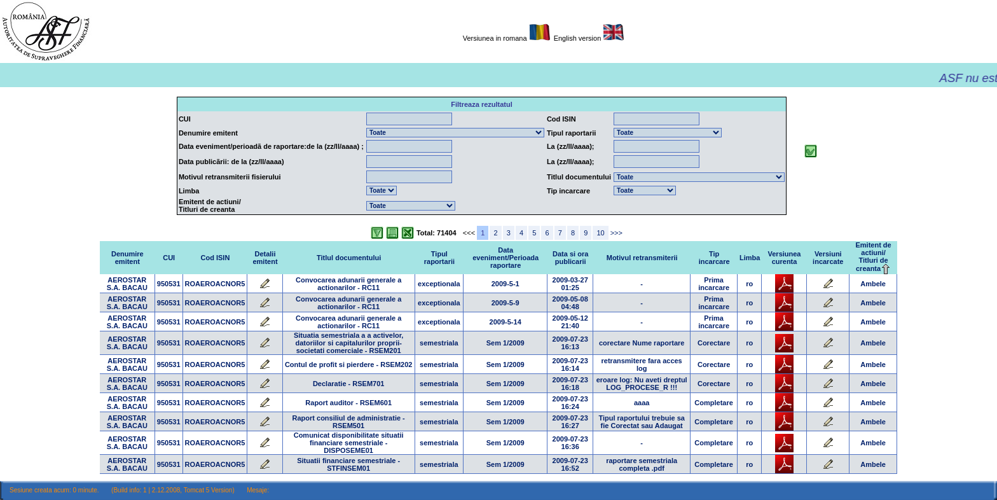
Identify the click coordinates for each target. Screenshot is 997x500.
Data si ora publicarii (570, 257)
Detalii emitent (264, 257)
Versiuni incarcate (828, 257)
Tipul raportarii (439, 257)
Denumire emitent (127, 257)
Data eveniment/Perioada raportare (505, 257)
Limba (749, 257)
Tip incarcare (714, 257)
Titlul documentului (349, 257)
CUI (169, 257)
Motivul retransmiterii (642, 257)
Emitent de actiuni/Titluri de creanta (873, 256)
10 (600, 233)
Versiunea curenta (784, 257)
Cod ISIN (215, 257)
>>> (616, 233)
